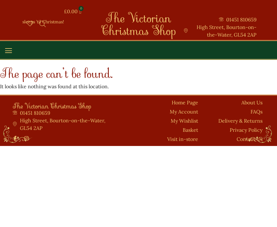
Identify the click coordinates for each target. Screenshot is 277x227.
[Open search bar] (42, 24)
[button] (8, 51)
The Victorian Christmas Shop (138, 21)
